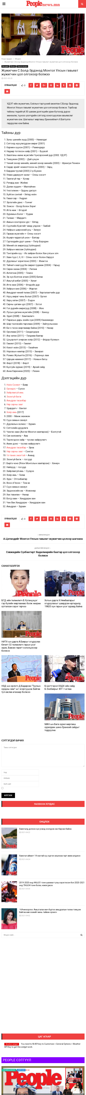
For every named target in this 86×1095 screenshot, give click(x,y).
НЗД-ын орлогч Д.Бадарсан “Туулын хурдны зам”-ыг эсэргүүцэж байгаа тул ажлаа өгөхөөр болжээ (20, 689)
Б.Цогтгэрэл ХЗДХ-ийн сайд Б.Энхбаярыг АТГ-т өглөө (60, 687)
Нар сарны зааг (14, 404)
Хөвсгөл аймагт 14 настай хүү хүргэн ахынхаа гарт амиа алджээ (49, 856)
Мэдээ (12, 66)
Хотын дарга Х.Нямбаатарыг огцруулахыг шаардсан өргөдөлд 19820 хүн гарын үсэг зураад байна (63, 603)
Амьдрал (5, 66)
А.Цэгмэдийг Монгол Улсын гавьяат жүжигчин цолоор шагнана (43, 538)
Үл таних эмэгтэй (15, 455)
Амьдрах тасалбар (16, 400)
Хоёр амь (11, 412)
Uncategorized (9, 1070)
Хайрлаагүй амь (14, 392)
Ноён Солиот (13, 384)
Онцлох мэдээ (22, 66)
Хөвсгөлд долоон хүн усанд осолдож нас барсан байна (45, 829)
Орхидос (11, 388)
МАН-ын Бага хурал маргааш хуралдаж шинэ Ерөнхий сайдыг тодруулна (62, 727)
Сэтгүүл (21, 1070)
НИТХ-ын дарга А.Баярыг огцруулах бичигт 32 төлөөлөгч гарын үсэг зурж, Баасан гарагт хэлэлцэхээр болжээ (20, 646)
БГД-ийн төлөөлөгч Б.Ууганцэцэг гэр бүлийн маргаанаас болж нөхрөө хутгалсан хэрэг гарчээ (21, 603)
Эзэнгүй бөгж (13, 396)
